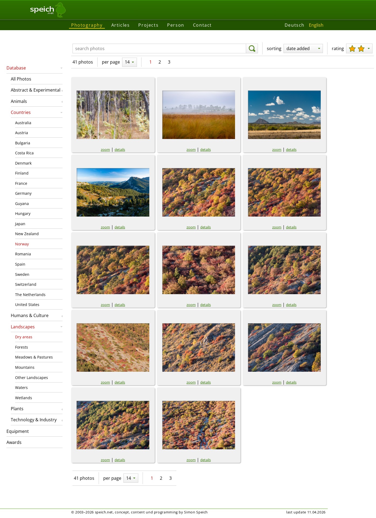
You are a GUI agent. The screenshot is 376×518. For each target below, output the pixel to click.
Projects (148, 25)
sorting (274, 48)
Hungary (22, 213)
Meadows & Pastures (34, 357)
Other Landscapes (31, 377)
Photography (87, 25)
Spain (20, 264)
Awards (14, 442)
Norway (22, 243)
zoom (105, 149)
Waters (21, 387)
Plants (17, 409)
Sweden (22, 274)
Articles (120, 25)
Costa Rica (24, 152)
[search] (252, 48)
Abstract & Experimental (35, 90)
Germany (23, 193)
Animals (19, 101)
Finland (22, 173)
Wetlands (23, 397)
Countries (21, 112)
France (21, 183)
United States (27, 304)
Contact (202, 25)
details (120, 149)
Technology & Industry (34, 420)
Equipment (17, 431)
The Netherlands (30, 294)
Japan (20, 223)
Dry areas (23, 336)
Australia (23, 122)
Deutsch (295, 25)
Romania (23, 253)
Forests (21, 347)
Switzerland (25, 284)
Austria (21, 132)
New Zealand (27, 233)
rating (338, 48)
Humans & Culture (30, 315)
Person (175, 25)
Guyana (22, 203)
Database (16, 68)
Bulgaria (22, 142)
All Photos (21, 79)
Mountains (25, 367)
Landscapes (23, 327)
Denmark (23, 163)
